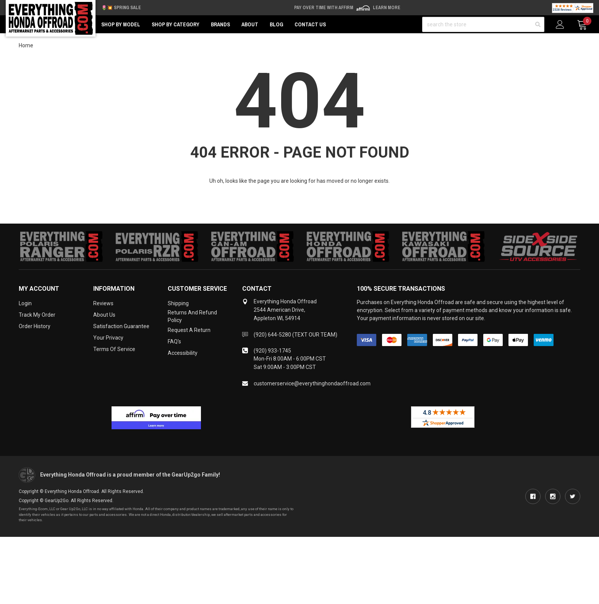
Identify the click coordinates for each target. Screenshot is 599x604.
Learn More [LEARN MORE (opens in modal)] (386, 8)
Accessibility (183, 353)
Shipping (178, 303)
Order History (34, 326)
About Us (104, 315)
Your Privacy (108, 338)
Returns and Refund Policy (192, 316)
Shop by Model (120, 24)
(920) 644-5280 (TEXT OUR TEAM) (295, 335)
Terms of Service (114, 349)
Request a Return (189, 330)
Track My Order (37, 315)
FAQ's (174, 341)
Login (25, 303)
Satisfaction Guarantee (121, 326)
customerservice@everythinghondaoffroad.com (312, 383)
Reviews (103, 303)
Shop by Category (175, 24)
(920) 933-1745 (272, 351)
